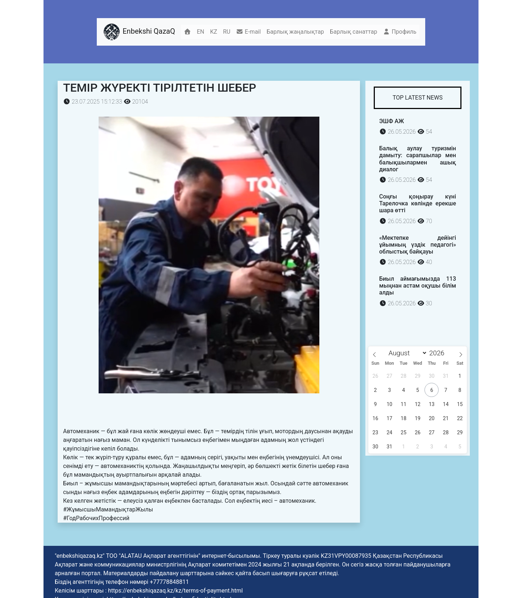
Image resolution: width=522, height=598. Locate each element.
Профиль (399, 31)
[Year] (438, 353)
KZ (214, 31)
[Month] (406, 352)
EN (200, 31)
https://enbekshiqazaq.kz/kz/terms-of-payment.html (175, 590)
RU (226, 31)
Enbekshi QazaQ (139, 32)
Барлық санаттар (353, 31)
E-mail (248, 31)
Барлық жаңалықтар (295, 31)
